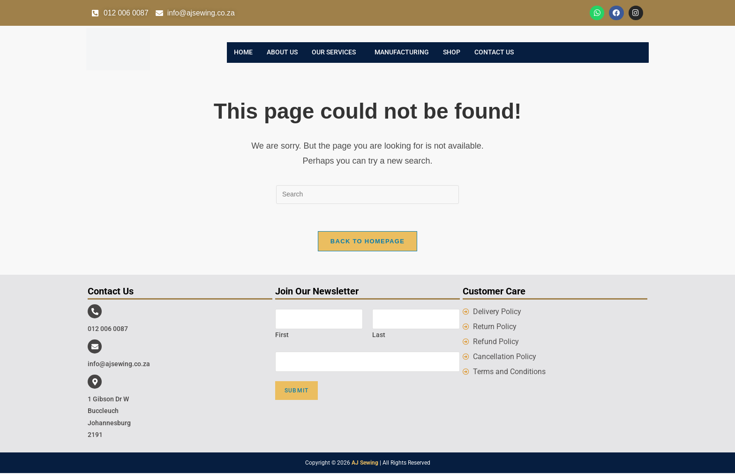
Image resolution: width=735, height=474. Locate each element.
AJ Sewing (365, 463)
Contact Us (494, 53)
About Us (282, 53)
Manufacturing (402, 53)
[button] (336, 53)
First (282, 335)
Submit (296, 391)
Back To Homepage (367, 242)
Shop (451, 53)
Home (243, 53)
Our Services (334, 53)
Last (378, 335)
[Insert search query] (367, 194)
